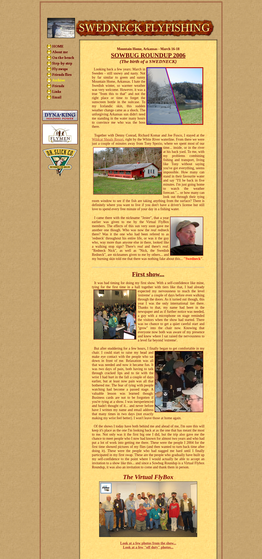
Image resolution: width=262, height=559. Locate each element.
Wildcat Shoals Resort (107, 126)
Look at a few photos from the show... (148, 529)
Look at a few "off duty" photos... (148, 533)
